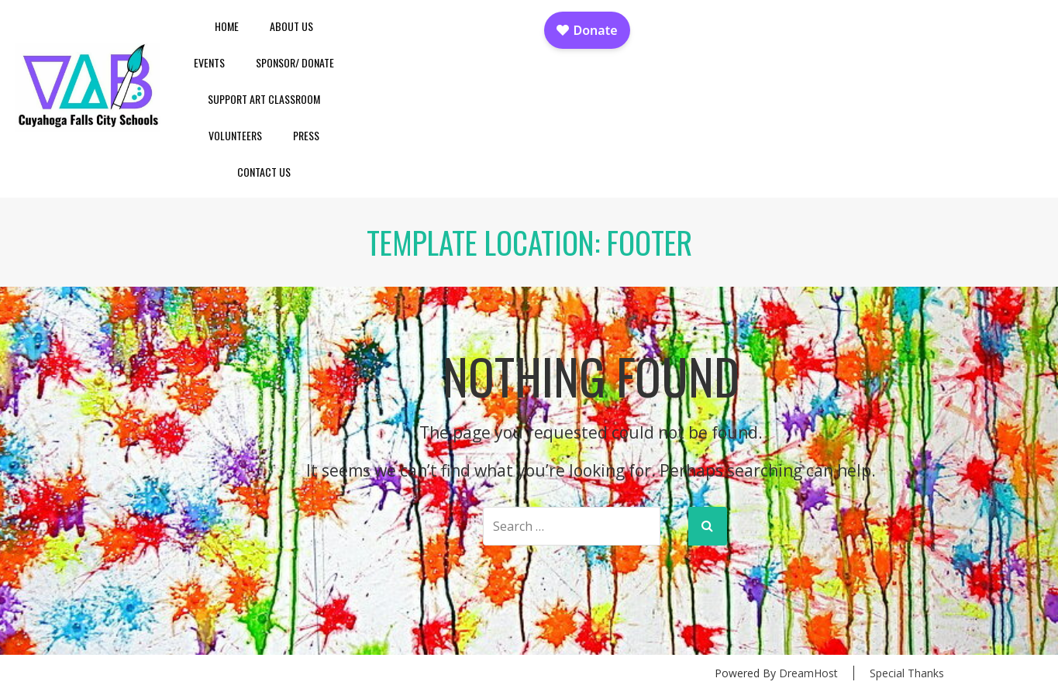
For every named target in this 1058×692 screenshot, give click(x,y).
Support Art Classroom (264, 99)
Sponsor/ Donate (295, 62)
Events (209, 62)
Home (227, 26)
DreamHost (808, 673)
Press (306, 135)
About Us (291, 26)
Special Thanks (907, 673)
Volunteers (235, 135)
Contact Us (264, 172)
